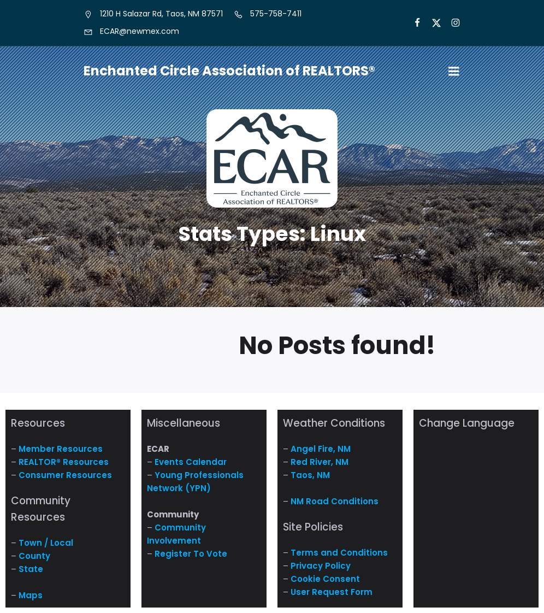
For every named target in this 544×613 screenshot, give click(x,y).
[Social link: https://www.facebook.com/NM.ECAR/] (412, 23)
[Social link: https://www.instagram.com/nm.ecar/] (450, 23)
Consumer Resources (65, 475)
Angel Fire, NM (321, 449)
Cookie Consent (325, 579)
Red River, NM (319, 462)
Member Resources (61, 449)
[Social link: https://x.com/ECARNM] (431, 23)
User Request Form (331, 592)
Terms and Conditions (339, 552)
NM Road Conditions (335, 501)
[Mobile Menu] (453, 71)
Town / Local (46, 543)
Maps (31, 595)
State (31, 569)
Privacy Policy (321, 565)
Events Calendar (191, 462)
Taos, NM (310, 475)
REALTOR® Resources (64, 462)
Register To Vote (191, 553)
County (34, 556)
